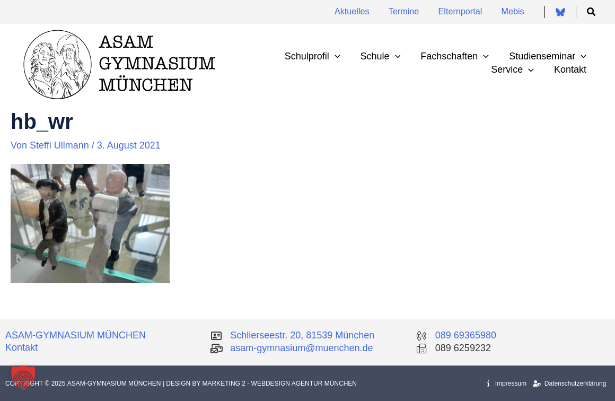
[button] (591, 12)
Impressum (506, 383)
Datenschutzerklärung (569, 383)
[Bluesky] (560, 12)
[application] (338, 56)
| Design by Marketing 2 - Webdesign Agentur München (260, 383)
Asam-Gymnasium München (115, 383)
